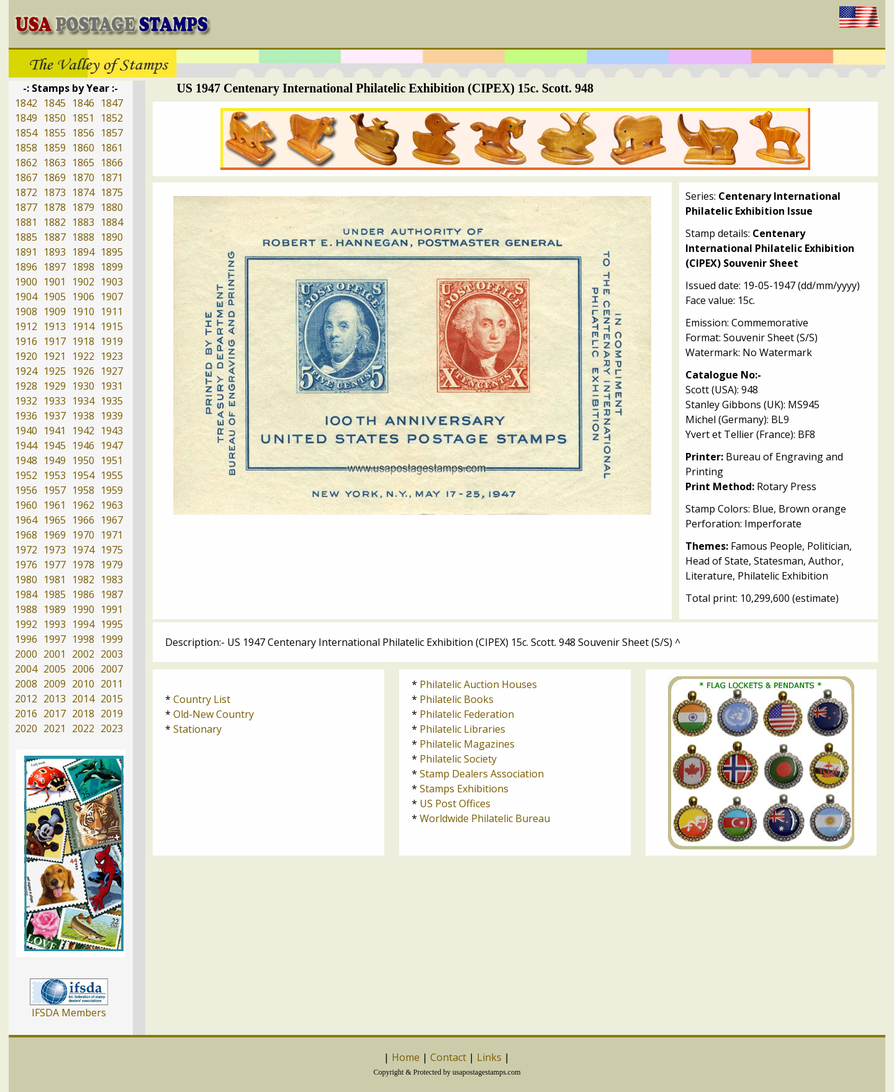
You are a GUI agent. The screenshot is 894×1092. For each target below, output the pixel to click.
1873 (54, 192)
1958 (83, 490)
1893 (54, 252)
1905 (54, 296)
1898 (83, 267)
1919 (112, 341)
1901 (54, 282)
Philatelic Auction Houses (478, 684)
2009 (54, 684)
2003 (112, 654)
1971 (112, 535)
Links (489, 1057)
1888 (83, 237)
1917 (54, 341)
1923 (112, 356)
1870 (83, 177)
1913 (54, 326)
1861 (112, 147)
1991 (112, 609)
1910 (83, 311)
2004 (26, 669)
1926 (83, 371)
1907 (112, 296)
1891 (26, 252)
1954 (83, 475)
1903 (112, 282)
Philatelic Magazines (467, 744)
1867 (26, 177)
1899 (112, 267)
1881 (26, 222)
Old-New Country (213, 714)
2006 (83, 669)
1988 (26, 609)
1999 (112, 639)
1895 (112, 252)
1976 (26, 564)
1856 (83, 133)
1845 (54, 103)
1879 (83, 207)
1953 (54, 475)
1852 (112, 118)
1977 (54, 564)
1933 (54, 401)
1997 (54, 639)
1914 (83, 326)
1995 (112, 624)
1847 (112, 103)
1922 (83, 356)
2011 (112, 684)
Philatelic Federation (467, 714)
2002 (83, 654)
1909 (54, 311)
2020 (26, 728)
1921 (54, 356)
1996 (26, 639)
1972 (26, 550)
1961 (54, 505)
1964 (26, 520)
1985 (54, 594)
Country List (201, 699)
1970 (83, 535)
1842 (26, 103)
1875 (112, 192)
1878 (54, 207)
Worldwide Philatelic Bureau (485, 818)
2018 (83, 713)
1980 (26, 579)
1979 (112, 564)
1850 (54, 118)
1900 (26, 282)
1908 (26, 311)
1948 (26, 460)
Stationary (197, 729)
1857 (112, 133)
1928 (26, 386)
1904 (26, 296)
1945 (54, 445)
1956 (26, 490)
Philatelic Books (457, 699)
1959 (112, 490)
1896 (26, 267)
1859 (54, 147)
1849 (26, 118)
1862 (26, 162)
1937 (54, 416)
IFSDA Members (69, 1012)
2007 (112, 669)
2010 (83, 684)
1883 (83, 222)
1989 (54, 609)
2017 (54, 713)
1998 (83, 639)
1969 (54, 535)
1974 (83, 550)
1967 (112, 520)
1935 (112, 401)
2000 (26, 654)
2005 (54, 669)
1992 (26, 624)
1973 (54, 550)
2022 (83, 728)
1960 (26, 505)
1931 (112, 386)
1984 (26, 594)
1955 (112, 475)
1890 (112, 237)
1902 (83, 282)
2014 (83, 698)
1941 (54, 430)
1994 (83, 624)
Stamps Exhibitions (464, 788)
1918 (83, 341)
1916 (26, 341)
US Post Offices (455, 803)
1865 (83, 162)
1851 (83, 118)
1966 (83, 520)
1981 (54, 579)
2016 (26, 713)
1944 (26, 445)
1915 (112, 326)
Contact (448, 1057)
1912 (26, 326)
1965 (54, 520)
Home (406, 1057)
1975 (112, 550)
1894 (83, 252)
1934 (83, 401)
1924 (26, 371)
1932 (26, 401)
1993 (54, 624)
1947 (112, 445)
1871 (112, 177)
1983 (112, 579)
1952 (26, 475)
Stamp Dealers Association (482, 774)
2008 (26, 684)
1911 (112, 311)
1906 (83, 296)
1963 (112, 505)
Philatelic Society (458, 759)
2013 (54, 698)
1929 (54, 386)
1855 (54, 133)
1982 (83, 579)
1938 (83, 416)
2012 (26, 698)
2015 (112, 698)
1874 (83, 192)
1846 (83, 103)
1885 (26, 237)
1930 (83, 386)
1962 (83, 505)
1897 (54, 267)
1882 (54, 222)
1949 (54, 460)
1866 (112, 162)
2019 (112, 713)
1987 (112, 594)
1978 (83, 564)
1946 (83, 445)
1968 (26, 535)
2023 (112, 728)
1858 (26, 147)
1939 (112, 416)
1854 (26, 133)
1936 (26, 416)
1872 (26, 192)
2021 (54, 728)
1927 (112, 371)
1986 (83, 594)
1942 (83, 430)
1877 (26, 207)
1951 (112, 460)
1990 (83, 609)
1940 (26, 430)
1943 (112, 430)
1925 (54, 371)
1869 (54, 177)
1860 (83, 147)
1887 (54, 237)
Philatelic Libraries (462, 729)
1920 (26, 356)
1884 (112, 222)
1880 (112, 207)
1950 (83, 460)
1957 (54, 490)
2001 (54, 654)
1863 (54, 162)
